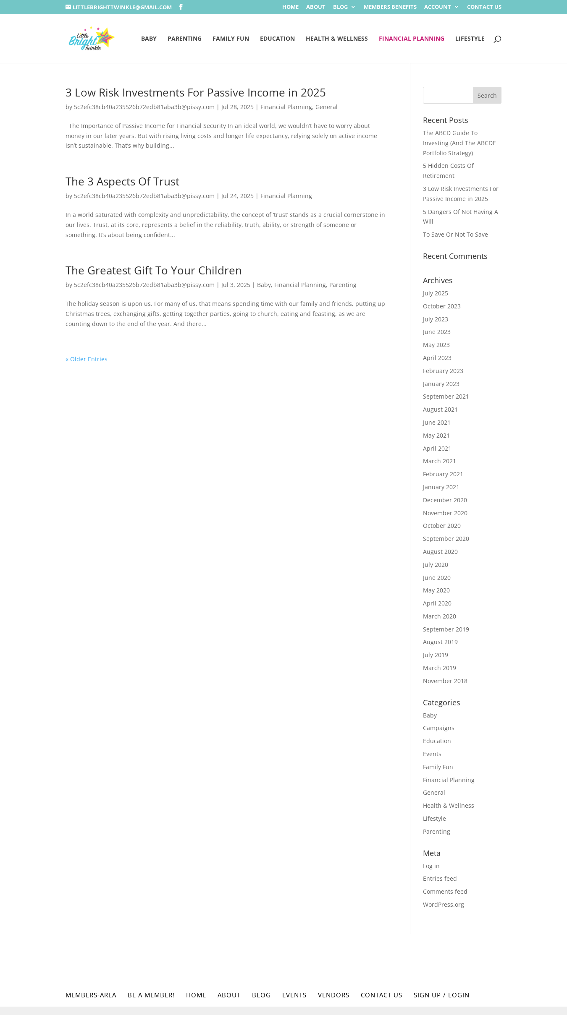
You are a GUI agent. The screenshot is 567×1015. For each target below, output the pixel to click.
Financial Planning (411, 39)
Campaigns (438, 728)
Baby (149, 39)
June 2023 (437, 332)
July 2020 (435, 565)
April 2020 (437, 603)
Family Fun (231, 39)
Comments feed (445, 891)
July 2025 (435, 293)
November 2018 (445, 681)
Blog (340, 7)
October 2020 (442, 526)
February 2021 (443, 474)
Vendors (333, 995)
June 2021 (437, 422)
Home (290, 7)
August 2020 (440, 552)
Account (437, 7)
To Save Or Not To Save (455, 234)
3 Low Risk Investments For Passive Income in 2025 (196, 92)
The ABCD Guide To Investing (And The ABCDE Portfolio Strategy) (459, 143)
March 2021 (439, 461)
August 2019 (440, 642)
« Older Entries (87, 359)
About (316, 7)
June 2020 (437, 578)
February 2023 (443, 371)
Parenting (185, 39)
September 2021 (446, 396)
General (326, 107)
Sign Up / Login (442, 995)
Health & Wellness (337, 39)
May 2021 (436, 435)
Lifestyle (470, 39)
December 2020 (445, 500)
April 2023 (437, 358)
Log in (431, 866)
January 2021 (441, 487)
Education (277, 39)
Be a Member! (151, 995)
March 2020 (439, 616)
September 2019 (446, 629)
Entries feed (440, 878)
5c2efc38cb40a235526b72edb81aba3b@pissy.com (144, 107)
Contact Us (484, 7)
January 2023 (441, 384)
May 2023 (436, 345)
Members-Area (91, 995)
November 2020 (445, 513)
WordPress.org (443, 904)
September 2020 (446, 539)
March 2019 (439, 668)
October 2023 (442, 306)
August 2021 (440, 409)
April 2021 (437, 448)
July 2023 (435, 319)
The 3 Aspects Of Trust (122, 181)
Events (432, 754)
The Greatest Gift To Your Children (154, 270)
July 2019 (435, 655)
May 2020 (436, 590)
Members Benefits (390, 7)
